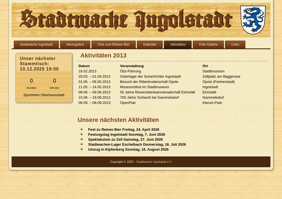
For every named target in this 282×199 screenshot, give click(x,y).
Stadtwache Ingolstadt (36, 44)
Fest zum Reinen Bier (113, 44)
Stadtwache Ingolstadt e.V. (154, 161)
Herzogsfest (75, 44)
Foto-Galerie (208, 44)
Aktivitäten (177, 44)
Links (235, 44)
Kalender (149, 44)
